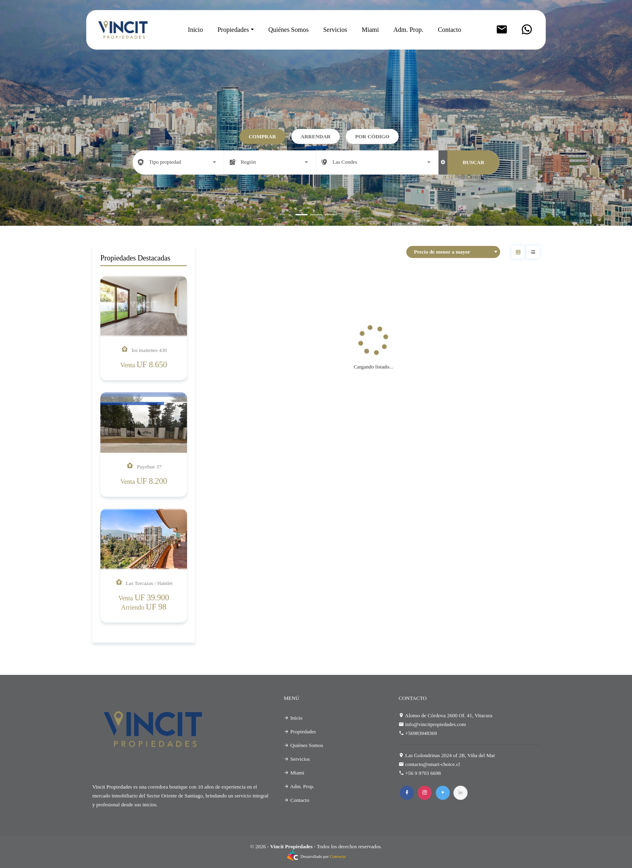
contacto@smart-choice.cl (432, 764)
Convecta (337, 856)
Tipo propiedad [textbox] (165, 162)
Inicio (195, 29)
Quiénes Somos (288, 29)
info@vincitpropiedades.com (435, 724)
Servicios (335, 29)
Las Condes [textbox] (345, 162)
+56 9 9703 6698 (423, 773)
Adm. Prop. (408, 29)
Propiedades (233, 29)
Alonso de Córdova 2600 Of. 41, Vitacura (449, 715)
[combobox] (178, 162)
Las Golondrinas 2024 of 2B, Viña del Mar (450, 755)
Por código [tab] (372, 136)
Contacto (449, 29)
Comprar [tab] (262, 136)
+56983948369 (421, 733)
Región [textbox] (248, 162)
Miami (370, 29)
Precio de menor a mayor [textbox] (442, 252)
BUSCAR (473, 162)
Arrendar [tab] (316, 136)
